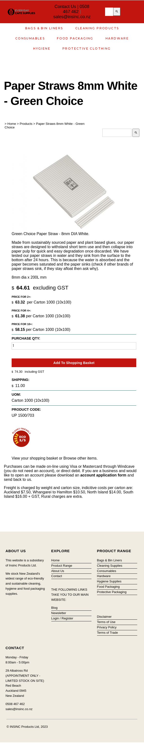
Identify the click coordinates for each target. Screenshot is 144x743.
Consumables (30, 38)
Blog (54, 607)
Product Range (61, 565)
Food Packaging (75, 38)
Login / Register (62, 618)
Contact (56, 576)
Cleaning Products (97, 28)
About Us (57, 571)
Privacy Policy (107, 627)
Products (26, 124)
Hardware (117, 38)
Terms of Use (106, 622)
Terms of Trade (107, 632)
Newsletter (58, 613)
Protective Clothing (86, 48)
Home (12, 124)
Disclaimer (104, 616)
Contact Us (65, 6)
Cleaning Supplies (109, 565)
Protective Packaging (112, 592)
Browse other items (80, 458)
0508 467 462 (76, 9)
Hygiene (41, 48)
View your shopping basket (35, 458)
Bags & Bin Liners (44, 28)
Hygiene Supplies (109, 581)
